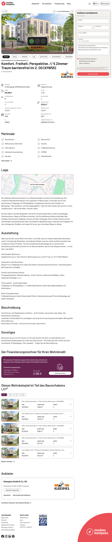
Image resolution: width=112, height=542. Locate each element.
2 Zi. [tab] (4, 395)
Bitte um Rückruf (84, 63)
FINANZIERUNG (69, 56)
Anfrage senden (93, 74)
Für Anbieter (47, 4)
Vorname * (80, 26)
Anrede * (80, 20)
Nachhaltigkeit (7, 527)
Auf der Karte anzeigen (37, 184)
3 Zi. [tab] (10, 395)
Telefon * (80, 39)
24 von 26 (63, 11)
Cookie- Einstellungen (26, 526)
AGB (21, 520)
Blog (69, 4)
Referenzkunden (8, 530)
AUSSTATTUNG (43, 56)
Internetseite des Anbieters (21, 495)
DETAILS (15, 56)
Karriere (4, 522)
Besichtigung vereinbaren (87, 61)
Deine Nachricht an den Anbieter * (87, 45)
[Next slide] (69, 50)
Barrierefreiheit (8, 525)
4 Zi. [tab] (16, 395)
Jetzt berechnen (60, 373)
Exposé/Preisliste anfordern (88, 59)
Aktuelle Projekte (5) (12, 490)
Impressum (7, 495)
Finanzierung (59, 4)
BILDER (6, 56)
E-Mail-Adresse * (82, 32)
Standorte (35, 4)
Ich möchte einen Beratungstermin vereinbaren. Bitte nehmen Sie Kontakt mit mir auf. (93, 50)
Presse (4, 520)
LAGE (33, 56)
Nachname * (98, 26)
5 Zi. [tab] (23, 395)
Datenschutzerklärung (84, 69)
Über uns (4, 517)
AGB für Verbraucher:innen (96, 69)
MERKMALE (25, 56)
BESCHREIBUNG (56, 56)
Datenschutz (25, 522)
